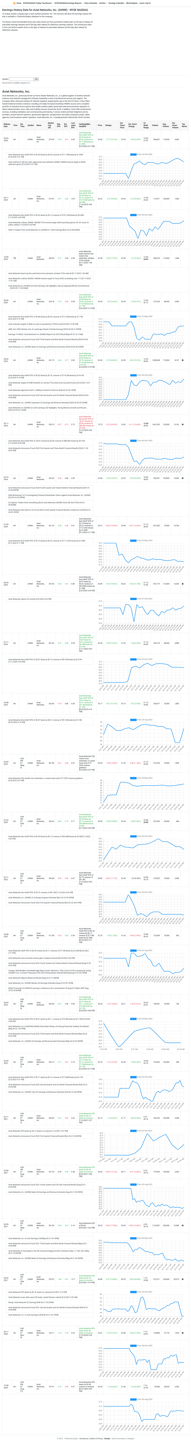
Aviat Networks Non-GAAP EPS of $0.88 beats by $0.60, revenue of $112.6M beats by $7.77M (86, 300)
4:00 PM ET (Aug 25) (22, 1171)
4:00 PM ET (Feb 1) (22, 821)
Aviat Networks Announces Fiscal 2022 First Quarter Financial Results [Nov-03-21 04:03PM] (44, 1136)
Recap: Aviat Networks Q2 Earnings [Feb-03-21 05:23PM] (31, 1302)
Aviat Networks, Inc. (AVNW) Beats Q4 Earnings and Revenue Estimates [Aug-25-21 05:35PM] (45, 1192)
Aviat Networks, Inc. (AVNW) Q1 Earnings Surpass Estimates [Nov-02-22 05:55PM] (41, 898)
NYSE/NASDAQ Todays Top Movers (37, 3)
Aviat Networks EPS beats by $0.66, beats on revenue (87, 1330)
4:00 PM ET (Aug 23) (22, 935)
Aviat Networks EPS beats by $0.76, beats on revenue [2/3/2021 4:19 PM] (37, 1292)
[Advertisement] (95, 52)
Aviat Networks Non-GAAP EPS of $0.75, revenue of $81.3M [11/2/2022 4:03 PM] (40, 892)
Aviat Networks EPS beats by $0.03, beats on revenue (87, 1169)
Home (17, 3)
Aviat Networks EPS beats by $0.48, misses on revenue (87, 1384)
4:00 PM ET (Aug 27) (22, 1386)
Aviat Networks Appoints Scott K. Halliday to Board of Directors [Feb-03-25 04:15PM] (42, 390)
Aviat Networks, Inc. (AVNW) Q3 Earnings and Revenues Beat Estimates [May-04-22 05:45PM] (45, 1041)
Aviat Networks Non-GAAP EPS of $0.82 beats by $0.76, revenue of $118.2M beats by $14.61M (86, 359)
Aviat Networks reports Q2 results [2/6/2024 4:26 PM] (29, 599)
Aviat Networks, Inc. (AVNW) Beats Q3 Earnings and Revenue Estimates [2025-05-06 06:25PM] (45, 347)
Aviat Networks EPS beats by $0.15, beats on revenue (87, 1116)
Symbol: (5, 79)
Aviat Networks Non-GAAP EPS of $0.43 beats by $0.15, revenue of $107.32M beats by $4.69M (86, 196)
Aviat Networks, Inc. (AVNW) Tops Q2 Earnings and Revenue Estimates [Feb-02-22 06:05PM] (45, 1092)
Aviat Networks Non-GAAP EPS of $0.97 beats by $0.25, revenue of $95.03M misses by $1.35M (87, 582)
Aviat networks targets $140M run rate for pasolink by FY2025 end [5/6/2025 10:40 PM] (43, 324)
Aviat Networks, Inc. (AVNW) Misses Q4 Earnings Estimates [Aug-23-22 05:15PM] (40, 983)
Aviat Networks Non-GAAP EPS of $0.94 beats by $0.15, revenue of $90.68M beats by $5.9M (86, 820)
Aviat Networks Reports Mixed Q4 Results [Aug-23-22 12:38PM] (33, 978)
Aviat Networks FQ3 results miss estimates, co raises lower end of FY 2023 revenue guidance (87, 762)
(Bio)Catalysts (131, 3)
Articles (102, 3)
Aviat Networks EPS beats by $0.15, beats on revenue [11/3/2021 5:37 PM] (38, 1131)
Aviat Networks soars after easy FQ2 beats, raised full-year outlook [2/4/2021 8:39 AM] (42, 1297)
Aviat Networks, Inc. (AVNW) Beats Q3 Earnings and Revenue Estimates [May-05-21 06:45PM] (45, 1258)
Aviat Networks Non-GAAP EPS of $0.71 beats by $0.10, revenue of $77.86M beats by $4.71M (86, 1061)
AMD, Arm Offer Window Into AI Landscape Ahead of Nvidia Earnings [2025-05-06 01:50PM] (44, 329)
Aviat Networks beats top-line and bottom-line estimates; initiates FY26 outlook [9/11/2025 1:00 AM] (48, 273)
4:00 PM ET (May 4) (22, 1003)
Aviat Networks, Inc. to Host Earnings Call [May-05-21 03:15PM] (33, 1238)
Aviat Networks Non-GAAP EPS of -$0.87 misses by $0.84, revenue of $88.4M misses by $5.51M (86, 422)
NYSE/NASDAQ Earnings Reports (68, 3)
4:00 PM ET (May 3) (22, 763)
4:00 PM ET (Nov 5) (22, 1333)
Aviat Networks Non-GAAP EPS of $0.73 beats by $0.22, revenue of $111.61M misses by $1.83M (86, 524)
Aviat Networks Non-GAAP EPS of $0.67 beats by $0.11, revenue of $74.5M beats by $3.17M (86, 1002)
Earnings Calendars (116, 3)
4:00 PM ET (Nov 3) (22, 1118)
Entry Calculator (90, 3)
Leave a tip (145, 3)
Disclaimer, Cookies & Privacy (91, 1439)
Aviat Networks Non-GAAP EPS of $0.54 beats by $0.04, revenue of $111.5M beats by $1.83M (86, 138)
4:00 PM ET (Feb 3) (22, 1279)
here (28, 83)
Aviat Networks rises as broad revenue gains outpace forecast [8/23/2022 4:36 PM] (41, 958)
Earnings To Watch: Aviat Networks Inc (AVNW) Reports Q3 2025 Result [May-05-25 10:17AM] (45, 334)
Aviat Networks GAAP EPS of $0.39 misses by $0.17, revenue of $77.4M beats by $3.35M (86, 933)
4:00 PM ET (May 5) (22, 1225)
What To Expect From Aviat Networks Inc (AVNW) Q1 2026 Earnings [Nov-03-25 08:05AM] (44, 230)
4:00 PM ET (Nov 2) (22, 878)
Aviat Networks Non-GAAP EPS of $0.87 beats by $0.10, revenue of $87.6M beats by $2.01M (86, 641)
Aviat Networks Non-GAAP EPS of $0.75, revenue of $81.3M (86, 876)
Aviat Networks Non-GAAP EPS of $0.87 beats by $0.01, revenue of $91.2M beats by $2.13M (86, 701)
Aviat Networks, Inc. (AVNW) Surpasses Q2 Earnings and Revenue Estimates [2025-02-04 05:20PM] (47, 403)
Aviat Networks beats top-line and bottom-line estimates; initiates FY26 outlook (86, 256)
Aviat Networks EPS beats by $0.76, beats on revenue (87, 1278)
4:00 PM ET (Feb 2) (22, 1062)
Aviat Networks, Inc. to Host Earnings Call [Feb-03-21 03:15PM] (33, 1315)
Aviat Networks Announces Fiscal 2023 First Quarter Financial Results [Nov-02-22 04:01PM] (44, 903)
